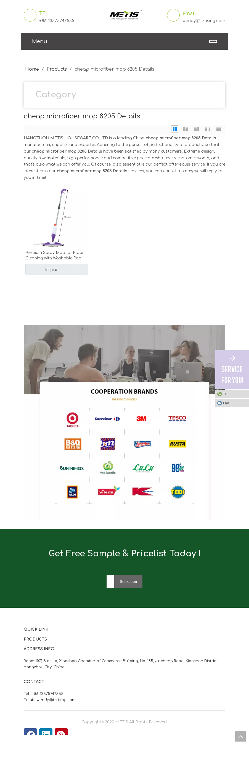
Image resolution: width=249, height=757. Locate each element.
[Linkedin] (45, 735)
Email (227, 403)
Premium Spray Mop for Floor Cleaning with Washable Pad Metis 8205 (54, 256)
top (240, 736)
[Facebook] (30, 735)
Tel (225, 394)
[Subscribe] (128, 581)
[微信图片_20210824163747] (28, 329)
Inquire (41, 269)
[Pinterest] (61, 735)
